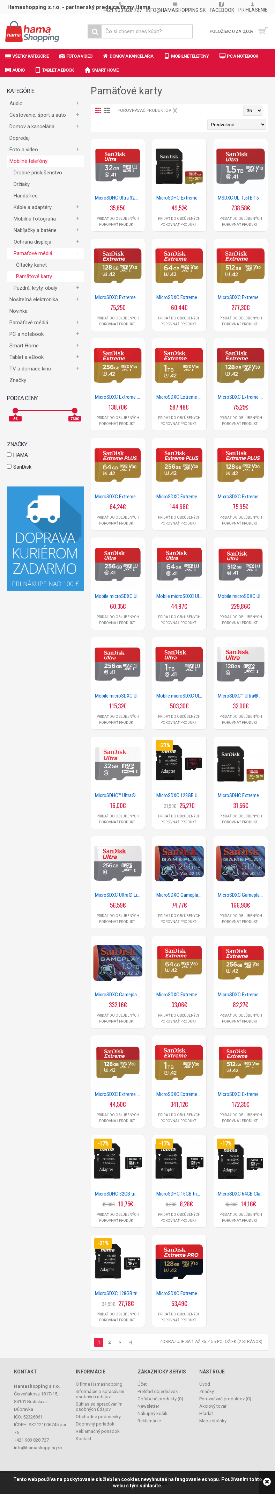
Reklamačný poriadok (98, 1431)
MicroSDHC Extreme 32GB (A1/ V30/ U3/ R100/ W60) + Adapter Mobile (242, 795)
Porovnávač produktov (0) (148, 110)
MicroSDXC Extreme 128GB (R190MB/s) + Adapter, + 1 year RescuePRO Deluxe (119, 1094)
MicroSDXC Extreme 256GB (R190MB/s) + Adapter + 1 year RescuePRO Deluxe (242, 994)
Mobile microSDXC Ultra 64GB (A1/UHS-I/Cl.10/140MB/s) (180, 596)
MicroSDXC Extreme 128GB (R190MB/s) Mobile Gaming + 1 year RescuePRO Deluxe (242, 397)
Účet (142, 1384)
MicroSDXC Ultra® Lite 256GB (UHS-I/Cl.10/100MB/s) (119, 895)
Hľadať (206, 1413)
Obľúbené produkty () (160, 1398)
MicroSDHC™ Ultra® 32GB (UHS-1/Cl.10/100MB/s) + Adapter (119, 795)
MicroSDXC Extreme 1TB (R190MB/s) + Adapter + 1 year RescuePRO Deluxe (180, 1094)
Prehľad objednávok (158, 1391)
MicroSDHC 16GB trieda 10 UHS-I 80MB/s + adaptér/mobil (180, 1194)
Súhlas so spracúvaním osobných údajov (99, 1406)
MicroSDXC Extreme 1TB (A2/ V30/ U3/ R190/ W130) (180, 397)
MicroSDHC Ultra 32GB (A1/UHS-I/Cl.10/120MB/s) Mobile (119, 198)
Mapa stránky (212, 1420)
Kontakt (83, 1438)
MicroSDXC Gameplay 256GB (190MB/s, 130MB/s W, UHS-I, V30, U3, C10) (180, 895)
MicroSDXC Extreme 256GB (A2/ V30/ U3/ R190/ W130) (119, 397)
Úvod (204, 1384)
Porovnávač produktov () (225, 1398)
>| (130, 1342)
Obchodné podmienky (98, 1416)
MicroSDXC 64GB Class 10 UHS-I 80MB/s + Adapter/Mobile (242, 1194)
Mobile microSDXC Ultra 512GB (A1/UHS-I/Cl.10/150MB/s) (242, 596)
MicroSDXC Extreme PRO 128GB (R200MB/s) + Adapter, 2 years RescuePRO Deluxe (180, 1293)
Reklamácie (149, 1420)
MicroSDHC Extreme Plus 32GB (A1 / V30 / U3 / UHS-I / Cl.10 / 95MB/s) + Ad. (180, 198)
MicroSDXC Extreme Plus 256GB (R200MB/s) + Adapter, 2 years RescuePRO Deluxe (180, 496)
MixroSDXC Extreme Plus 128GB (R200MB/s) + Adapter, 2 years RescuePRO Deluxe (242, 496)
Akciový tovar (212, 1406)
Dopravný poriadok (95, 1424)
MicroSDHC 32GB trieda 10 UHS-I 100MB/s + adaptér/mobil (119, 1194)
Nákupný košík (153, 1413)
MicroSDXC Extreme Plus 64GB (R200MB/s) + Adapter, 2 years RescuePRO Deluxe (119, 496)
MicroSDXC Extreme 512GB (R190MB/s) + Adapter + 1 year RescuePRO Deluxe (242, 1094)
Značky (17, 380)
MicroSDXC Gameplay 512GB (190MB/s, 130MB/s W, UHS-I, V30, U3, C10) (242, 895)
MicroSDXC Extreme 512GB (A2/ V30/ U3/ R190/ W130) (242, 297)
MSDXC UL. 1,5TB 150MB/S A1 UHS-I (242, 198)
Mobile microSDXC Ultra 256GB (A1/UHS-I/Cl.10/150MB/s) (119, 696)
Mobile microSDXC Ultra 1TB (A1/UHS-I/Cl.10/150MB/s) (180, 696)
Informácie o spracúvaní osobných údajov (100, 1394)
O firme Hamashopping (99, 1384)
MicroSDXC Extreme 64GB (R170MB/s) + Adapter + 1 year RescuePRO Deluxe (180, 994)
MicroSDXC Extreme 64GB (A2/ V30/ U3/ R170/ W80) (180, 297)
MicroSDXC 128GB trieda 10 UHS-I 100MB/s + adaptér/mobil (119, 1293)
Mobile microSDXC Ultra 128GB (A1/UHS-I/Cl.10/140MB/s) (119, 596)
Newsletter (148, 1406)
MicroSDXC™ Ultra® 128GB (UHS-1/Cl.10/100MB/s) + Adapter (242, 696)
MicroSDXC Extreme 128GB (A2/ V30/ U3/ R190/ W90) (119, 297)
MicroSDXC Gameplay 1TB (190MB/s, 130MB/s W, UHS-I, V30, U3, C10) (119, 994)
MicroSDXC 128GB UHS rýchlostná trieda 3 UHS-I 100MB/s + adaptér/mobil (180, 795)
